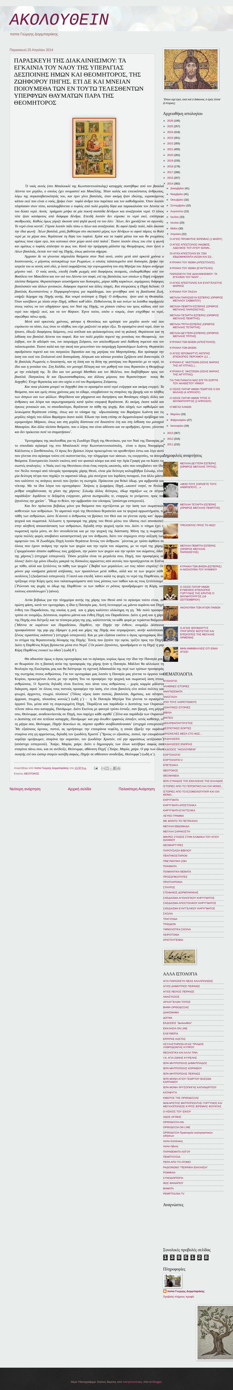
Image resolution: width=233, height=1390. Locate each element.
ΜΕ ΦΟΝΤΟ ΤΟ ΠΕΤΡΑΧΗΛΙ (180, 821)
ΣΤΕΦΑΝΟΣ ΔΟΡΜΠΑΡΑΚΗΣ (181, 892)
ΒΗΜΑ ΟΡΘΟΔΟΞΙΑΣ (176, 1007)
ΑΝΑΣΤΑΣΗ (170, 696)
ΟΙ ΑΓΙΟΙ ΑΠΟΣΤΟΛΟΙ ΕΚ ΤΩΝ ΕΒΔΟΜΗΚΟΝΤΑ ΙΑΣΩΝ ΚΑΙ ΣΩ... (192, 255)
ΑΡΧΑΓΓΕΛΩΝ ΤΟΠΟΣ (177, 1001)
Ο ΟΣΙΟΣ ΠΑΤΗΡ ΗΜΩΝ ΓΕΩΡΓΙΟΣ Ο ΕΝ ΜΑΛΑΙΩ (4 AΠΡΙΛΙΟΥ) (195, 391)
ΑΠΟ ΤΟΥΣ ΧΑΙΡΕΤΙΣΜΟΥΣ (180, 702)
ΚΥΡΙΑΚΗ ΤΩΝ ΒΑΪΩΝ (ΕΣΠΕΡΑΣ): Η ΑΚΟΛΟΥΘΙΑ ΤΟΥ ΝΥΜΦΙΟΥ (201, 568)
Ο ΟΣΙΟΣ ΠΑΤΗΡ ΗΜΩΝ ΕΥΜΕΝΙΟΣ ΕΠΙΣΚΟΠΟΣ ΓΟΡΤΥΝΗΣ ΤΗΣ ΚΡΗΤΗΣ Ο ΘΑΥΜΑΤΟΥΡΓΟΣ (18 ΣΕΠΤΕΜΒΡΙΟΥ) (197, 593)
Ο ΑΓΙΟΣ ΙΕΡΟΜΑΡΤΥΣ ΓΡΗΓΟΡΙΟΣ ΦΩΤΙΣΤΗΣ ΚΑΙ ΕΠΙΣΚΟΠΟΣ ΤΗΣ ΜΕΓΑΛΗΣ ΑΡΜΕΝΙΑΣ (197, 632)
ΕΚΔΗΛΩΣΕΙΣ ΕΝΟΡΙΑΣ (178, 744)
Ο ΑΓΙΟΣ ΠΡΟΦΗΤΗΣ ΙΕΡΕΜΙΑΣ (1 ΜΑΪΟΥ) (196, 239)
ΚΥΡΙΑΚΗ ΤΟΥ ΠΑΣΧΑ (183, 291)
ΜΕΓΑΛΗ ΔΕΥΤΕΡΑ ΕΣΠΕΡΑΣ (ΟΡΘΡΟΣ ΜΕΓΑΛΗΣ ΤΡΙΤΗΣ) (194, 335)
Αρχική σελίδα (79, 789)
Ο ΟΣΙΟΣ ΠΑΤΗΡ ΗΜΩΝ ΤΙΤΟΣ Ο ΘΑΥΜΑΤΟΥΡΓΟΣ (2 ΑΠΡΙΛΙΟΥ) (190, 399)
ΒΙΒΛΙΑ (167, 712)
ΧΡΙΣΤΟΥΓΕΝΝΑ (173, 939)
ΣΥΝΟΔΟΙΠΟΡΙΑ (173, 1177)
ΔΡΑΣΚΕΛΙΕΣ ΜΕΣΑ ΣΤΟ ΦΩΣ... (182, 733)
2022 (170, 143)
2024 (170, 132)
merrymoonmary (132, 1381)
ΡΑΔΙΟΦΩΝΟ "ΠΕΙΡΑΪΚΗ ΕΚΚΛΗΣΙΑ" (185, 1167)
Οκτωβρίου (177, 199)
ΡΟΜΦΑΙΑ (169, 1172)
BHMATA (168, 1188)
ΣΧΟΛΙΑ (168, 913)
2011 (170, 444)
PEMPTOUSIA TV (173, 1193)
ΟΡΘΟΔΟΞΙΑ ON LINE (176, 1127)
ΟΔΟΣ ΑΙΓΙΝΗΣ (172, 1116)
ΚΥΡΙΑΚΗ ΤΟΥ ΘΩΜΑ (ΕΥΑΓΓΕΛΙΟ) (191, 268)
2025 (170, 126)
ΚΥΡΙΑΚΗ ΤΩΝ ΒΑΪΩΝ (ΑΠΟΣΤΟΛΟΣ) (192, 342)
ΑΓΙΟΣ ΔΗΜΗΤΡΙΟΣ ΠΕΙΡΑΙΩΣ (181, 986)
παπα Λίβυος (170, 1146)
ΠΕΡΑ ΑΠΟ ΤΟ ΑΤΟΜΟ (177, 1162)
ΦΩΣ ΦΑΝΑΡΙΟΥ (173, 1183)
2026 (170, 120)
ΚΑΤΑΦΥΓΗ (170, 1092)
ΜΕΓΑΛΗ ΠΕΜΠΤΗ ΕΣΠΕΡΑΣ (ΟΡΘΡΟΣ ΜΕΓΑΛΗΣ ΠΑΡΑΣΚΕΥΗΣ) (194, 308)
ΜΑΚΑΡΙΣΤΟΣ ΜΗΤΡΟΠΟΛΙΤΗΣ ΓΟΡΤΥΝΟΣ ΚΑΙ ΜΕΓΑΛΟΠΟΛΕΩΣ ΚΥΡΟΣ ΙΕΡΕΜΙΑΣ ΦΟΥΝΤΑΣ (192, 1104)
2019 (170, 160)
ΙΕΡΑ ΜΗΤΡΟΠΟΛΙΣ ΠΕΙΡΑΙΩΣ (181, 1073)
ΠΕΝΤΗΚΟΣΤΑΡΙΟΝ (175, 855)
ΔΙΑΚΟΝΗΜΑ (171, 1012)
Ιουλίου (175, 216)
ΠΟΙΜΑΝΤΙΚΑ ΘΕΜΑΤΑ (177, 871)
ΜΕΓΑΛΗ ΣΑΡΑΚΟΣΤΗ (176, 831)
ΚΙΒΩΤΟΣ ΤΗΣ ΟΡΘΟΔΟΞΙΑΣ (181, 1097)
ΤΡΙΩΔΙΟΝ (169, 924)
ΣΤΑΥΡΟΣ (169, 887)
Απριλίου (176, 234)
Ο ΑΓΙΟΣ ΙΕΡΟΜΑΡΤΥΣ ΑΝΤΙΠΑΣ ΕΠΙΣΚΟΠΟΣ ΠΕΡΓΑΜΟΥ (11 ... (190, 355)
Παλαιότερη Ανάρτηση (137, 789)
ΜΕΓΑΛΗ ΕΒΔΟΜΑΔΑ (176, 826)
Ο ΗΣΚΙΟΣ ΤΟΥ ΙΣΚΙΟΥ (177, 1111)
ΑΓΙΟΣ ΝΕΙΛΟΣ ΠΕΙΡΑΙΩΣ (178, 991)
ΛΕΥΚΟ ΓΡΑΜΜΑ (173, 815)
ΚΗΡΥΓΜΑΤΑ (171, 799)
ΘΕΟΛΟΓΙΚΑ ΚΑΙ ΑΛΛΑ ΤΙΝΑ (180, 1052)
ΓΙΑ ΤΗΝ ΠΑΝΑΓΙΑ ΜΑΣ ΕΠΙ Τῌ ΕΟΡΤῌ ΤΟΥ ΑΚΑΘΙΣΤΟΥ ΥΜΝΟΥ (194, 382)
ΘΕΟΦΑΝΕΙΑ (171, 775)
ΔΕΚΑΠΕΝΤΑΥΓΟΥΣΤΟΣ (178, 723)
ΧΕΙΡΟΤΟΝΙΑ (171, 934)
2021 (170, 149)
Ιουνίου (175, 222)
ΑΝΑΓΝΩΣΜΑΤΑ (173, 691)
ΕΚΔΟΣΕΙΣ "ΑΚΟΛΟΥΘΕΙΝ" (179, 749)
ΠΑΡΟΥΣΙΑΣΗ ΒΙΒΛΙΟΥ (177, 850)
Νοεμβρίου (177, 194)
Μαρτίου (175, 414)
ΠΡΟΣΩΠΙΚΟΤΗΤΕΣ (175, 876)
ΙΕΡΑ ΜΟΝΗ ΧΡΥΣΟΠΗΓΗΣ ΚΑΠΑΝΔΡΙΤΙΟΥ (190, 1087)
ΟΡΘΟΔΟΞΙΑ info (173, 1122)
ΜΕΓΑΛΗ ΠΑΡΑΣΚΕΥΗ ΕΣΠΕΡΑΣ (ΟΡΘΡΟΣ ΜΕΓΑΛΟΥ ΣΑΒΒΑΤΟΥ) (196, 299)
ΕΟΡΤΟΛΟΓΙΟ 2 (173, 759)
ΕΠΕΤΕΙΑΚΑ (170, 765)
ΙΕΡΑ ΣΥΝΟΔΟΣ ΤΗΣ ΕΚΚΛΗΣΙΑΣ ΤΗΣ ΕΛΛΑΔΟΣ (193, 781)
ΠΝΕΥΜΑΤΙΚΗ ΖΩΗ (175, 861)
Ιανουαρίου (177, 425)
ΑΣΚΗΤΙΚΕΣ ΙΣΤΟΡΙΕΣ (176, 707)
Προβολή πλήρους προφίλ (178, 1296)
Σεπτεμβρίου (178, 205)
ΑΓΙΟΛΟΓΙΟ (170, 680)
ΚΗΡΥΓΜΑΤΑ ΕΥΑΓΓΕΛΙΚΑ (179, 810)
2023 (170, 137)
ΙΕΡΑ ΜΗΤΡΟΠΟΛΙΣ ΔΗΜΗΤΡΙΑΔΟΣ (185, 1063)
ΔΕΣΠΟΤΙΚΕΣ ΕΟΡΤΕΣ (177, 728)
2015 (170, 177)
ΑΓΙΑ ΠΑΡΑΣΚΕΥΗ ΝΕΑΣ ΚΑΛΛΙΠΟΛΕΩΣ (188, 981)
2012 (170, 438)
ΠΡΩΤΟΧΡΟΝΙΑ (173, 882)
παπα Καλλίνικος (173, 1141)
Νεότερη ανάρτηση (25, 789)
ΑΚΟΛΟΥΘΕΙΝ (59, 20)
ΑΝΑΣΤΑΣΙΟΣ (171, 996)
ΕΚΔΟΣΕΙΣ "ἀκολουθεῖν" (177, 1023)
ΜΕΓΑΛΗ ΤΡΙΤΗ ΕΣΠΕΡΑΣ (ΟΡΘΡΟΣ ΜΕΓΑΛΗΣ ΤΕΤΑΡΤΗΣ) (192, 326)
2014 (170, 183)
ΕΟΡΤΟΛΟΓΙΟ (172, 754)
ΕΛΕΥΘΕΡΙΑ (170, 1033)
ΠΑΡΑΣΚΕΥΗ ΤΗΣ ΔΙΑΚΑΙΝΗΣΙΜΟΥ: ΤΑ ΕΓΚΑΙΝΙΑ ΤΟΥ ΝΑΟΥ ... (193, 275)
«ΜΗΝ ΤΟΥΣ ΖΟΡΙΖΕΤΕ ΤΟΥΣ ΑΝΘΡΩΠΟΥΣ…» (198, 485)
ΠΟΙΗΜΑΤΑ (170, 866)
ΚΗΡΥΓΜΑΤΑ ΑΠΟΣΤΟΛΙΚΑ (179, 805)
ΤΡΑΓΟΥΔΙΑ (170, 919)
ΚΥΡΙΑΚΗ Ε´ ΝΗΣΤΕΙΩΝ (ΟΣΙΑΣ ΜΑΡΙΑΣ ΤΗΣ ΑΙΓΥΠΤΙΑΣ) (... (194, 364)
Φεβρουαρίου (178, 419)
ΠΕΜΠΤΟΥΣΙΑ (172, 1156)
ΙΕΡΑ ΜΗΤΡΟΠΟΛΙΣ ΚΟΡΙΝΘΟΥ (182, 1068)
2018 (170, 166)
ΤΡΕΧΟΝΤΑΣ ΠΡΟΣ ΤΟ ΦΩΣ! (198, 525)
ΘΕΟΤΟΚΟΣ (31, 773)
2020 (170, 155)
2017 (170, 172)
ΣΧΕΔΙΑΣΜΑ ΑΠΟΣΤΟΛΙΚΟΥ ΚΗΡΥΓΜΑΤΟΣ (189, 903)
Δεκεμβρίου (177, 188)
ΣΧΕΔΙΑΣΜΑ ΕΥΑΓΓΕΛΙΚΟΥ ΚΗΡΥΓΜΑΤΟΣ (189, 908)
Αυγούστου (177, 211)
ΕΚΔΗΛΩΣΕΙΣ (171, 738)
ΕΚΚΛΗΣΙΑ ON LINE (175, 1028)
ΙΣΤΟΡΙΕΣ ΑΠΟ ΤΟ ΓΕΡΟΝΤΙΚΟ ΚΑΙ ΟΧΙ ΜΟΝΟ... (193, 786)
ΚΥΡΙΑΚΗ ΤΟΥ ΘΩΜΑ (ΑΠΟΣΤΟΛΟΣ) (192, 262)
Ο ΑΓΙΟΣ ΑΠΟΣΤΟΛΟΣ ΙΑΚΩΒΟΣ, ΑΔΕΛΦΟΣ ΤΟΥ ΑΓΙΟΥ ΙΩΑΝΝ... (190, 246)
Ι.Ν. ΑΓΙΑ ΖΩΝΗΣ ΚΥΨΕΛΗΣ (180, 1057)
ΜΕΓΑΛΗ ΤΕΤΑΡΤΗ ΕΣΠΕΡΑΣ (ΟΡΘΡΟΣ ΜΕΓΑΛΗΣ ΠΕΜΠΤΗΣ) (194, 317)
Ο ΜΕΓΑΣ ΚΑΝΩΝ (180, 406)
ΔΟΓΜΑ (167, 1017)
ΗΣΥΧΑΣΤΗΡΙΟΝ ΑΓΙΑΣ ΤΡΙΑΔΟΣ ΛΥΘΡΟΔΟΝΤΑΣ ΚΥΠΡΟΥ (183, 1046)
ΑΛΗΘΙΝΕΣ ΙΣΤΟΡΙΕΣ (176, 686)
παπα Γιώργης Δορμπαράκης (186, 1291)
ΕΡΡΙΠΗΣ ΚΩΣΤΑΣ (174, 1038)
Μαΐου (174, 228)
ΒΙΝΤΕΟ (168, 717)
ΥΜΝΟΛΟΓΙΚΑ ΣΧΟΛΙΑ (177, 929)
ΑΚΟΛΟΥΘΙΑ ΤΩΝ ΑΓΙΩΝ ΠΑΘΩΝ (200, 607)
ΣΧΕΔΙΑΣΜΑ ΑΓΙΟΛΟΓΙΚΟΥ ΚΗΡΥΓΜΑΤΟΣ (189, 897)
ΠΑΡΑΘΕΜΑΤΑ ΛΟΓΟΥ (176, 1151)
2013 (170, 433)
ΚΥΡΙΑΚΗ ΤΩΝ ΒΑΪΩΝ (183, 347)
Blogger (157, 1381)
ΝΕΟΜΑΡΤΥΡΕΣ (173, 845)
